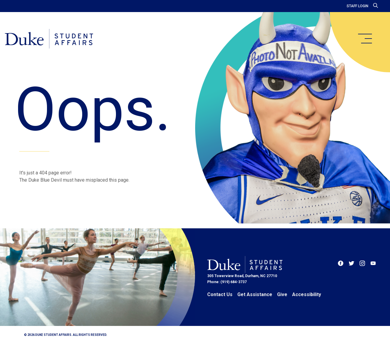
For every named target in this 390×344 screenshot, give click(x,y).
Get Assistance (254, 294)
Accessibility (306, 294)
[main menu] (364, 38)
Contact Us (219, 294)
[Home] (49, 39)
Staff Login (357, 6)
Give (282, 294)
